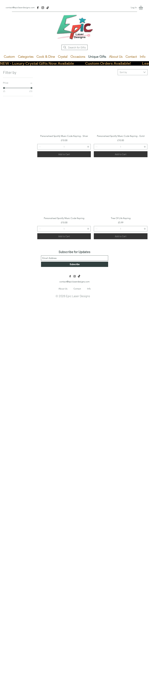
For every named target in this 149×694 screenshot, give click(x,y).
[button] (143, 8)
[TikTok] (47, 7)
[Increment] (88, 146)
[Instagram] (42, 7)
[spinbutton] (64, 146)
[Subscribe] (74, 264)
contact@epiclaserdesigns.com (20, 7)
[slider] (4, 88)
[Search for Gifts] (74, 47)
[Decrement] (39, 146)
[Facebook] (38, 7)
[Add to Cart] (64, 154)
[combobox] (133, 72)
